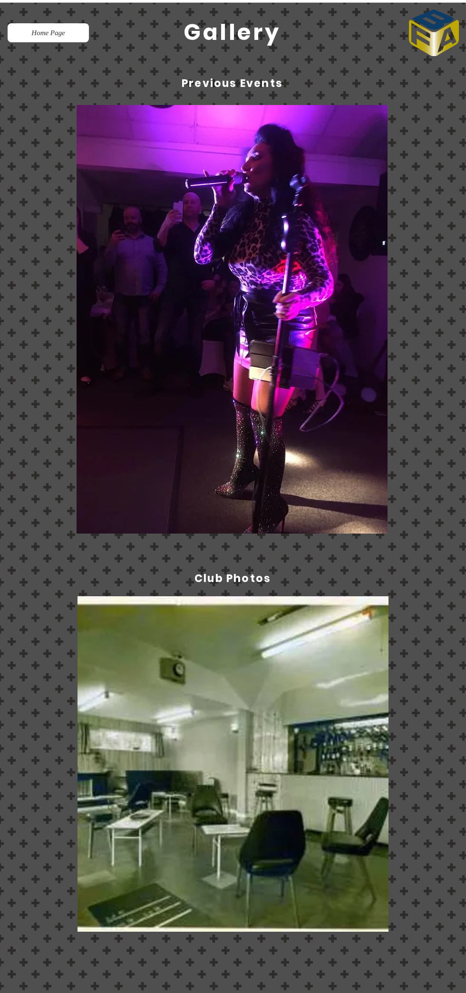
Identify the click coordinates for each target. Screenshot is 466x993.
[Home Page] (48, 32)
